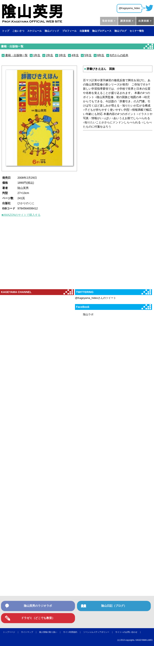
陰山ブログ (120, 30)
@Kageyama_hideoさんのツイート (95, 297)
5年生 (88, 55)
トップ (5, 30)
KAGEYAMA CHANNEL (16, 292)
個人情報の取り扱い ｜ (51, 632)
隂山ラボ (88, 314)
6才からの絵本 (119, 55)
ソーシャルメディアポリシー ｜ (99, 632)
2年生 (49, 55)
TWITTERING (84, 292)
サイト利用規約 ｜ (73, 632)
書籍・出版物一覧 (12, 46)
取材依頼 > (109, 20)
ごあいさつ (18, 30)
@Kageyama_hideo (129, 8)
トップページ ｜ (12, 632)
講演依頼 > (127, 20)
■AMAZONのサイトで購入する (21, 214)
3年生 (62, 55)
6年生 (100, 55)
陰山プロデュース (101, 30)
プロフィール (69, 30)
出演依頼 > (145, 20)
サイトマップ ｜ (30, 632)
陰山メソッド (52, 30)
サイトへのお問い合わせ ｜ (129, 632)
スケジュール (34, 30)
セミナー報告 (137, 30)
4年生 (75, 55)
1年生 (37, 55)
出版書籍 (84, 30)
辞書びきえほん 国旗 (99, 68)
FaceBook (82, 306)
